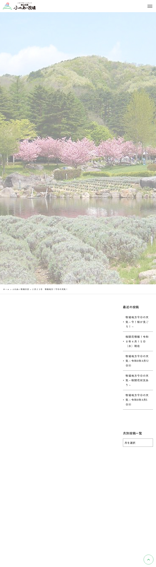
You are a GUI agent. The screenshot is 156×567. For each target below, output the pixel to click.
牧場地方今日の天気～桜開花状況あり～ (137, 380)
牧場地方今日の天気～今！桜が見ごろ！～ (137, 321)
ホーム (6, 289)
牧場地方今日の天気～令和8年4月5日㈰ (137, 399)
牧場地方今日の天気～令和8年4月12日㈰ (137, 360)
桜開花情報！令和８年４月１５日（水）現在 (137, 341)
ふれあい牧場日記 (20, 289)
